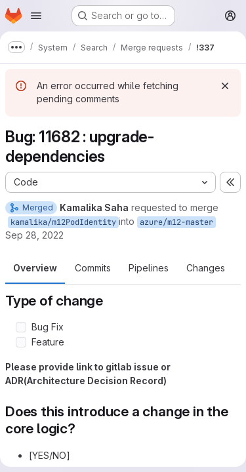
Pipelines (149, 267)
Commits (93, 267)
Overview (35, 267)
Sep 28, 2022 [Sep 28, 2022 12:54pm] (34, 235)
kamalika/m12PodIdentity (63, 222)
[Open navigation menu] (36, 15)
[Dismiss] (225, 86)
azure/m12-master (176, 222)
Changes (205, 267)
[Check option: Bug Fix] (21, 327)
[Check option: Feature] (21, 342)
